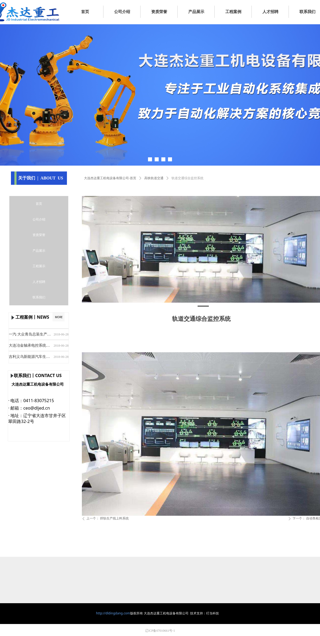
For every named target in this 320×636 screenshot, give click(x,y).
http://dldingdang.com (113, 613)
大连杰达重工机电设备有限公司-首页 (110, 178)
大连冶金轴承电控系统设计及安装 (30, 347)
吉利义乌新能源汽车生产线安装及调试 (30, 358)
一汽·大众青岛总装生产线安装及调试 (30, 336)
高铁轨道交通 (153, 178)
